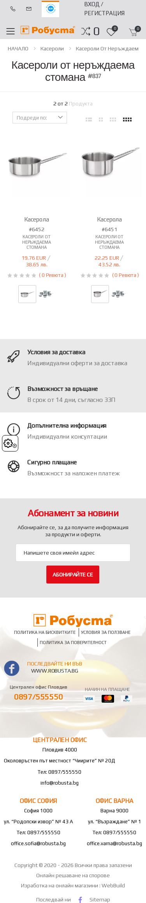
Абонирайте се (73, 574)
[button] (96, 31)
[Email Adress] (73, 553)
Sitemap (100, 899)
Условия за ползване (105, 632)
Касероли (52, 48)
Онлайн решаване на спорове (73, 875)
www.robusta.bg (54, 670)
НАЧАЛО (18, 48)
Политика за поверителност (73, 642)
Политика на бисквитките (45, 632)
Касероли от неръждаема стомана (36, 241)
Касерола (36, 219)
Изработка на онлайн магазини (60, 885)
